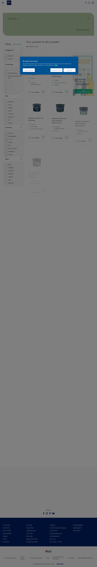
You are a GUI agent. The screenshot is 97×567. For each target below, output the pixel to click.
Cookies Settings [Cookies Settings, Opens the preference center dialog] (28, 70)
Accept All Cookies (56, 70)
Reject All (69, 70)
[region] (49, 66)
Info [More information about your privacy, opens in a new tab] (56, 65)
